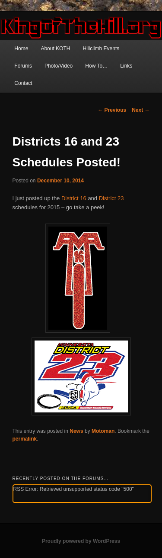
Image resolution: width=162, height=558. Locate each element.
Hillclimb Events (101, 48)
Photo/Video (58, 66)
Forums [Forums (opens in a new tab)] (23, 66)
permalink (25, 439)
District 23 (111, 198)
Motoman (103, 431)
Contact (23, 83)
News (76, 431)
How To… (96, 66)
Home (21, 48)
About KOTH (55, 48)
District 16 (73, 198)
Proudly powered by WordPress (81, 541)
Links (126, 66)
